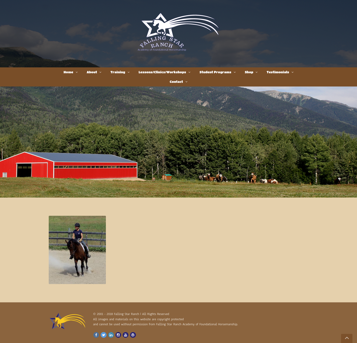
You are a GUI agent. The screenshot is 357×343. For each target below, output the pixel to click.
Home (68, 72)
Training (117, 72)
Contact (176, 81)
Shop (249, 72)
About (92, 72)
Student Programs (215, 72)
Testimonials (278, 72)
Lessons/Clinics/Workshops (162, 72)
